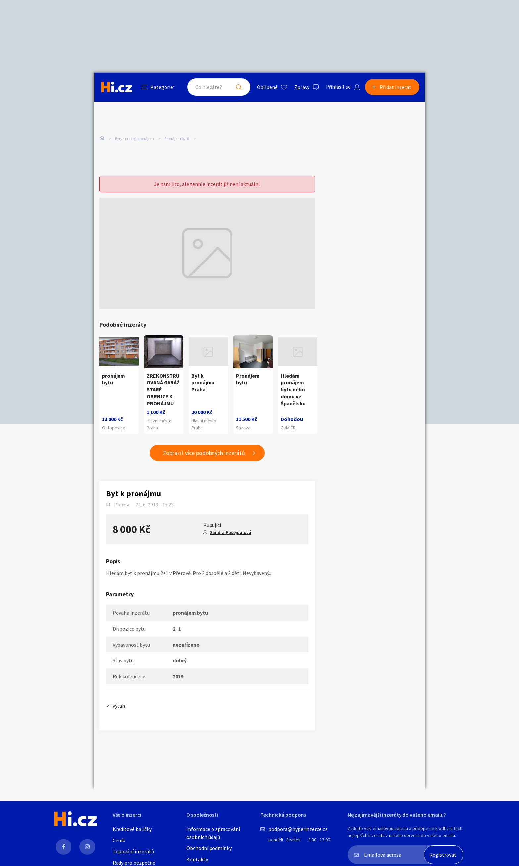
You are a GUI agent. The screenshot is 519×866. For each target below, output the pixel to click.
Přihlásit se (336, 87)
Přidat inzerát (396, 87)
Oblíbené (264, 87)
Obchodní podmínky (209, 848)
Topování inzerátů (133, 851)
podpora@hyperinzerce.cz (298, 829)
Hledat (235, 87)
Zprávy (299, 87)
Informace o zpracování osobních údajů (213, 833)
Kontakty (197, 859)
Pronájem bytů (177, 138)
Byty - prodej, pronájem (134, 138)
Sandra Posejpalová (230, 532)
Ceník (119, 840)
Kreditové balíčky (132, 829)
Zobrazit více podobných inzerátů (204, 453)
